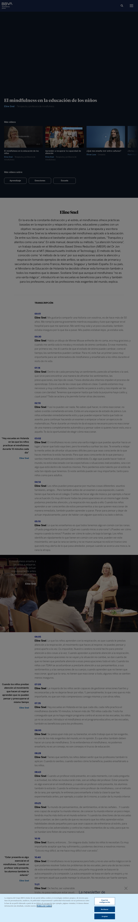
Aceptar (105, 916)
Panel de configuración (104, 901)
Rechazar (104, 909)
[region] (69, 908)
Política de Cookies (44, 906)
